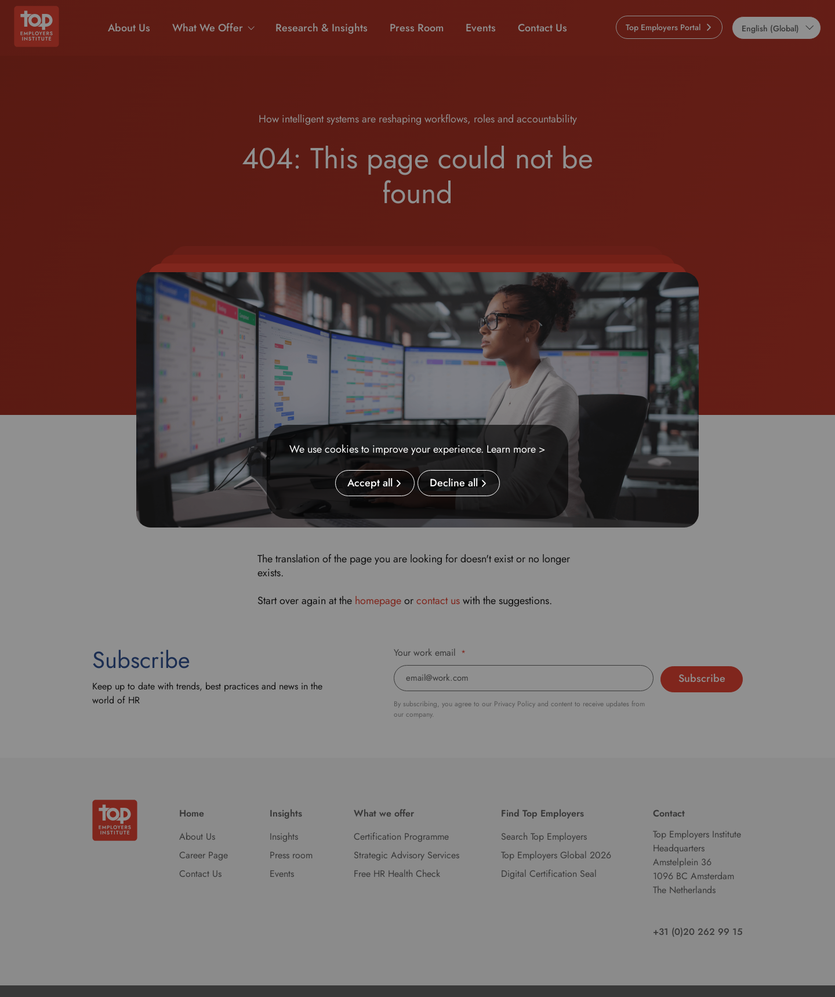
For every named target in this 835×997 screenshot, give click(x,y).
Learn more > (516, 449)
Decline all (454, 483)
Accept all (370, 483)
